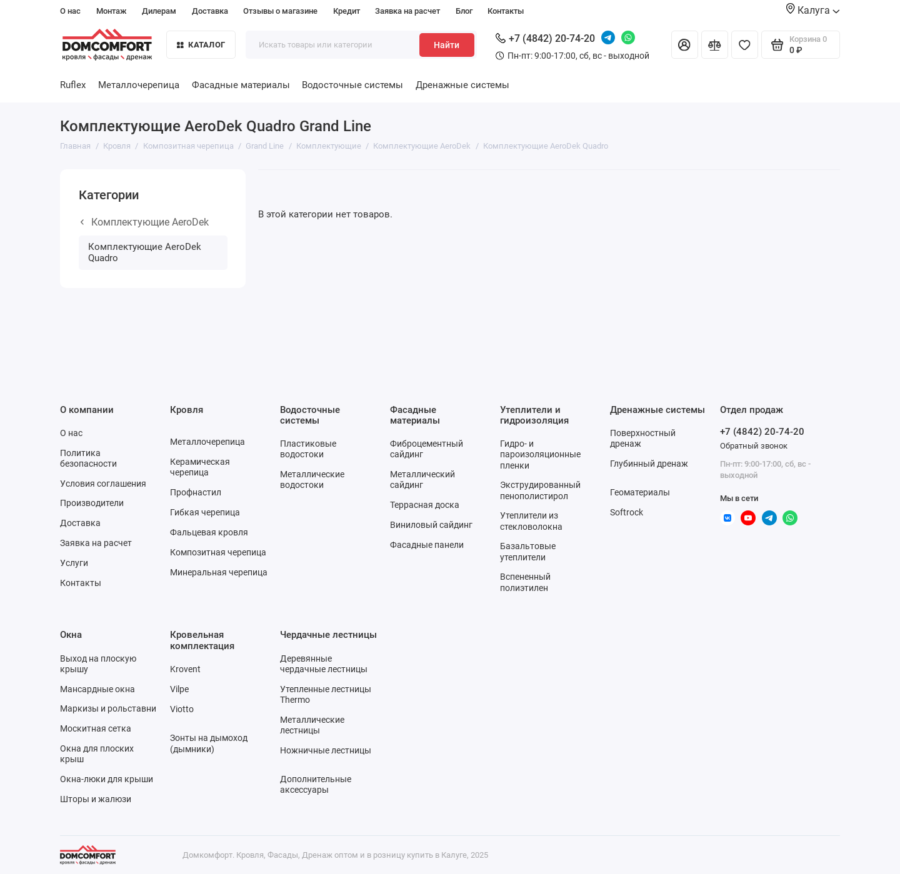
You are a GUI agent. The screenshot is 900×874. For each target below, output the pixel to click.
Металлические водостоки (312, 479)
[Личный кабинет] (684, 45)
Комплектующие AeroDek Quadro (144, 252)
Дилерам (159, 11)
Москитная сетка (95, 728)
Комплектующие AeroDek (145, 222)
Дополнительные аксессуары (315, 784)
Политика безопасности (88, 458)
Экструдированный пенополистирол (540, 490)
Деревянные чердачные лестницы (324, 663)
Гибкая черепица (205, 512)
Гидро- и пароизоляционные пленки (540, 454)
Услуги (74, 563)
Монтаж (111, 11)
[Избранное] (744, 45)
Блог (464, 11)
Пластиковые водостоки (308, 449)
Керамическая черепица (200, 467)
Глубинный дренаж (649, 464)
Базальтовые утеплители (528, 551)
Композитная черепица (218, 552)
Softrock (626, 512)
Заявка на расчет (407, 11)
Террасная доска (424, 505)
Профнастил (195, 492)
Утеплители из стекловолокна (531, 520)
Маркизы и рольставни (108, 708)
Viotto (182, 709)
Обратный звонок (754, 445)
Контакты (506, 11)
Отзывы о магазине (280, 11)
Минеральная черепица (219, 572)
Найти (446, 45)
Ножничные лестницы (325, 750)
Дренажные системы (462, 85)
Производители (92, 503)
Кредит (346, 11)
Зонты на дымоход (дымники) (209, 743)
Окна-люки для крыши (106, 779)
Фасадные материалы (241, 85)
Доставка (210, 11)
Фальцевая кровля (209, 532)
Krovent (185, 669)
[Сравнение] (714, 45)
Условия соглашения (103, 484)
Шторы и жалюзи (95, 799)
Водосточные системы (352, 85)
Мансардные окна (97, 689)
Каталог (201, 44)
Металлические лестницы (312, 725)
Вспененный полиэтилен (525, 582)
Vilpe (179, 689)
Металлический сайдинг (422, 479)
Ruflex (73, 85)
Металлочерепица (138, 85)
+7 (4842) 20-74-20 (545, 38)
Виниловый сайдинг (431, 525)
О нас (70, 11)
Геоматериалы (640, 492)
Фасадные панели (427, 545)
